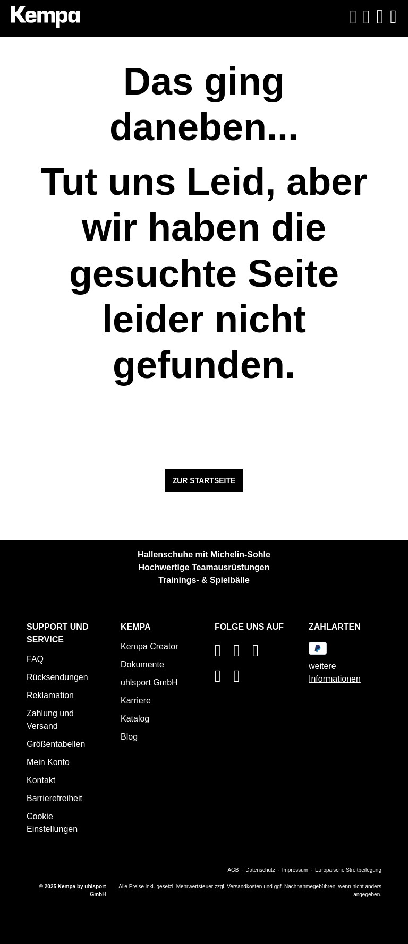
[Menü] (392, 17)
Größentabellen (56, 744)
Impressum (295, 870)
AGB (233, 870)
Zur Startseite (204, 480)
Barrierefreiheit (54, 798)
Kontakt (41, 780)
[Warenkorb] (380, 16)
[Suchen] (353, 17)
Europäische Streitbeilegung (348, 870)
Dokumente (142, 664)
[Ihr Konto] (366, 17)
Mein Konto (48, 762)
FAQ (35, 659)
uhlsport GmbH (149, 682)
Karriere (136, 700)
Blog (129, 736)
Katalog (135, 718)
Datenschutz (260, 870)
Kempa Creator (149, 646)
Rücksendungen (57, 677)
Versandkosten (244, 886)
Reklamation (50, 695)
